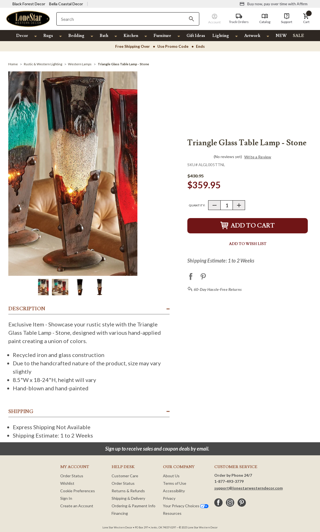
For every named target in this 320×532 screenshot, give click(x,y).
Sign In (66, 498)
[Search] (191, 18)
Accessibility (174, 490)
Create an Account (76, 505)
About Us (171, 475)
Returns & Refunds (128, 490)
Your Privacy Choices (185, 505)
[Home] (13, 64)
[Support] (286, 19)
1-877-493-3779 (229, 481)
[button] (306, 19)
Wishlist (67, 483)
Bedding (76, 35)
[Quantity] (227, 205)
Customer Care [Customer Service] (125, 475)
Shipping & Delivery (128, 498)
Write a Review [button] (257, 157)
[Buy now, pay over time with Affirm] (274, 4)
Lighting (220, 35)
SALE (298, 35)
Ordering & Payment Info (133, 505)
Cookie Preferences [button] (77, 490)
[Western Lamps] (80, 64)
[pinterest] (242, 502)
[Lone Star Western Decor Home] (28, 18)
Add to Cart (247, 226)
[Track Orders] (239, 19)
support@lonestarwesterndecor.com (248, 488)
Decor (22, 35)
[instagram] (230, 502)
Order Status (71, 475)
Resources (172, 513)
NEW (281, 35)
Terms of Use (174, 483)
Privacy (169, 498)
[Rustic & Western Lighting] (43, 64)
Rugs (48, 35)
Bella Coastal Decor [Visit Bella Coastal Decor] (66, 3)
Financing (120, 513)
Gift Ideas (196, 35)
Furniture (162, 35)
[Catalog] (265, 19)
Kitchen (131, 35)
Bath (104, 35)
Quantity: (197, 205)
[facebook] (218, 502)
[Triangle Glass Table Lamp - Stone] (123, 64)
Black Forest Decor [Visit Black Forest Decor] (28, 3)
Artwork (252, 35)
